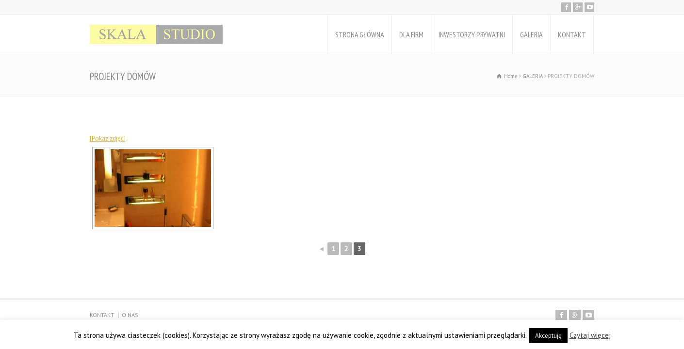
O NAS (130, 314)
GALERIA (531, 34)
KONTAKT (572, 34)
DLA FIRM (411, 34)
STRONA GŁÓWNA (359, 34)
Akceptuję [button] (548, 336)
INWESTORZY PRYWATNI (472, 34)
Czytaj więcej (590, 335)
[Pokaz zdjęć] (108, 138)
